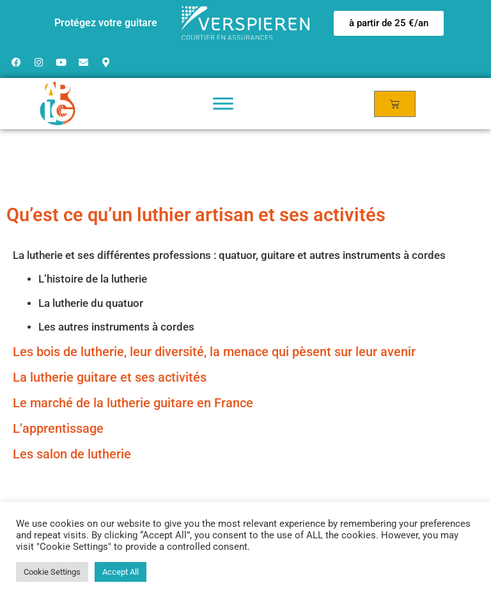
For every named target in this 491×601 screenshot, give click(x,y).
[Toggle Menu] (223, 103)
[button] (389, 23)
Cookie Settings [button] (52, 572)
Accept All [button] (120, 572)
